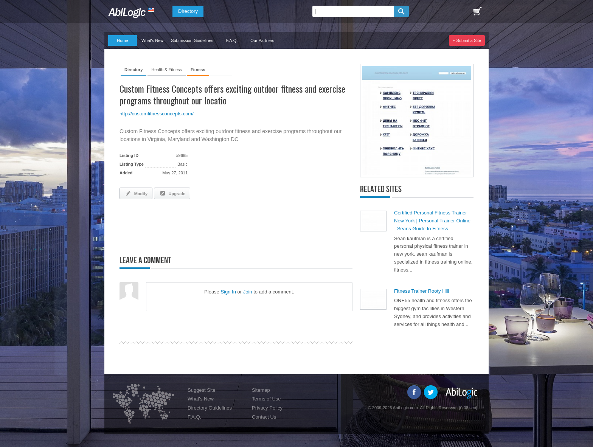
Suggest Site (202, 390)
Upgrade (172, 193)
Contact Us (264, 417)
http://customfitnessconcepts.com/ (157, 113)
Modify (135, 193)
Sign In (228, 292)
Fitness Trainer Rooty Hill (421, 291)
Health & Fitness (166, 69)
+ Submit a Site (467, 40)
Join (247, 292)
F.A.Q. (232, 40)
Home (122, 40)
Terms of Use (266, 399)
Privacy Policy (267, 408)
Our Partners (262, 40)
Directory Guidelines (210, 408)
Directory (188, 11)
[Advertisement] (208, 225)
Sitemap (261, 390)
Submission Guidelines (192, 40)
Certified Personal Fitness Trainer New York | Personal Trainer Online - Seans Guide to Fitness (432, 220)
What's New (152, 40)
